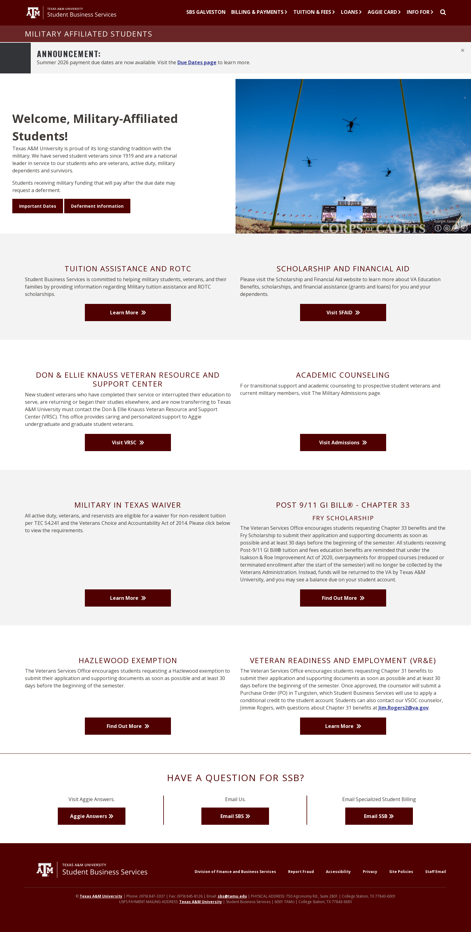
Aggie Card (384, 16)
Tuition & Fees (314, 16)
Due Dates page (196, 70)
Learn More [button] (125, 321)
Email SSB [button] (375, 824)
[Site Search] (442, 17)
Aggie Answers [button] (88, 824)
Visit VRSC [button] (125, 450)
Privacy (370, 880)
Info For (420, 16)
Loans (351, 16)
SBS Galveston (206, 16)
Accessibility (338, 880)
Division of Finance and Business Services (235, 880)
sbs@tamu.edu (232, 905)
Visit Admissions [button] (340, 450)
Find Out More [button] (340, 606)
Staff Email (435, 880)
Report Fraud (301, 880)
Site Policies (401, 880)
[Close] (462, 58)
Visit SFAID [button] (340, 321)
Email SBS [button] (232, 824)
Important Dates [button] (37, 215)
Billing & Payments (259, 16)
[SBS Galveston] (206, 17)
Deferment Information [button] (97, 215)
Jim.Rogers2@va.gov (403, 716)
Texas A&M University (101, 905)
